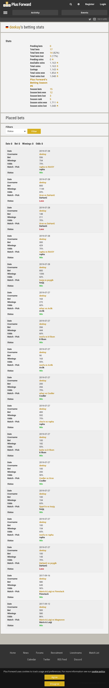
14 (51, 52)
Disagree (54, 683)
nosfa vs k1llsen (47, 336)
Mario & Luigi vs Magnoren (52, 619)
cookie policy (98, 671)
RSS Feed (62, 659)
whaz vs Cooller (46, 393)
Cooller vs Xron (46, 478)
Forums (39, 652)
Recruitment (57, 652)
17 (51, 49)
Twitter (46, 659)
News (26, 652)
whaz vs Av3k (45, 308)
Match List (94, 652)
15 (51, 89)
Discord (78, 659)
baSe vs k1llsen (46, 450)
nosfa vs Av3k (46, 365)
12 (51, 92)
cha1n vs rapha (46, 421)
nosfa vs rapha (46, 535)
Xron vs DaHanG (47, 195)
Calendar (31, 659)
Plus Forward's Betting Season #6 (38, 82)
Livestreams (76, 652)
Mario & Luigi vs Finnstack (51, 591)
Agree (54, 677)
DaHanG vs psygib (48, 563)
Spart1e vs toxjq (47, 506)
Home (13, 652)
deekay (15, 27)
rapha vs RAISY (46, 167)
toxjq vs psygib (46, 280)
